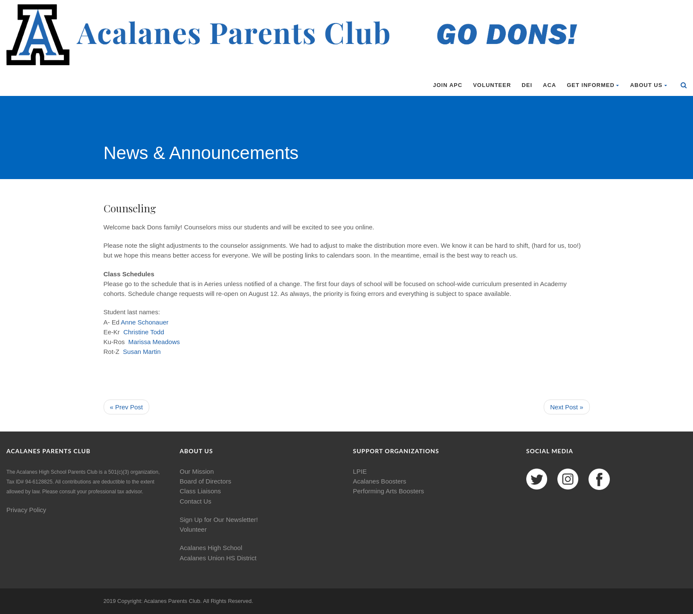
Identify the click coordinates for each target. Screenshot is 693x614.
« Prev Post (126, 407)
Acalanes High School (211, 547)
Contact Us (195, 501)
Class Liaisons (200, 491)
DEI (527, 85)
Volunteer (492, 85)
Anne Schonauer (144, 322)
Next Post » (566, 407)
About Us (648, 85)
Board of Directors (205, 481)
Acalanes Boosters (379, 481)
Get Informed (593, 85)
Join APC (447, 85)
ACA (549, 85)
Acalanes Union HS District (218, 558)
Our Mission (197, 471)
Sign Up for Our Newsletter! (219, 519)
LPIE (360, 471)
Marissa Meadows (154, 341)
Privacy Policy (26, 509)
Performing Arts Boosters (388, 491)
